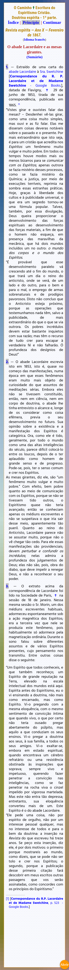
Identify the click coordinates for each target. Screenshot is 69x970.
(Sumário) (34, 57)
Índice (13, 22)
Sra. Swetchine (51, 71)
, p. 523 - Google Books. (36, 902)
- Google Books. (36, 80)
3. (7, 586)
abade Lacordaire (22, 71)
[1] (7, 898)
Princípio (31, 22)
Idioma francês (34, 39)
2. (7, 361)
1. (7, 67)
